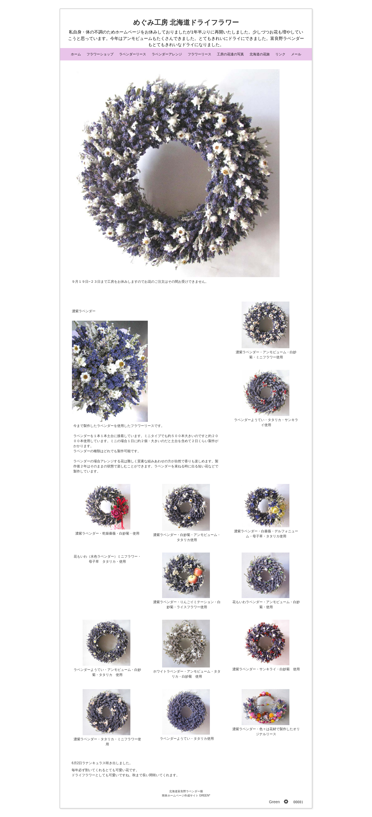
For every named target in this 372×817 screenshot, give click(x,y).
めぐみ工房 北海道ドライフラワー (186, 22)
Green (274, 802)
